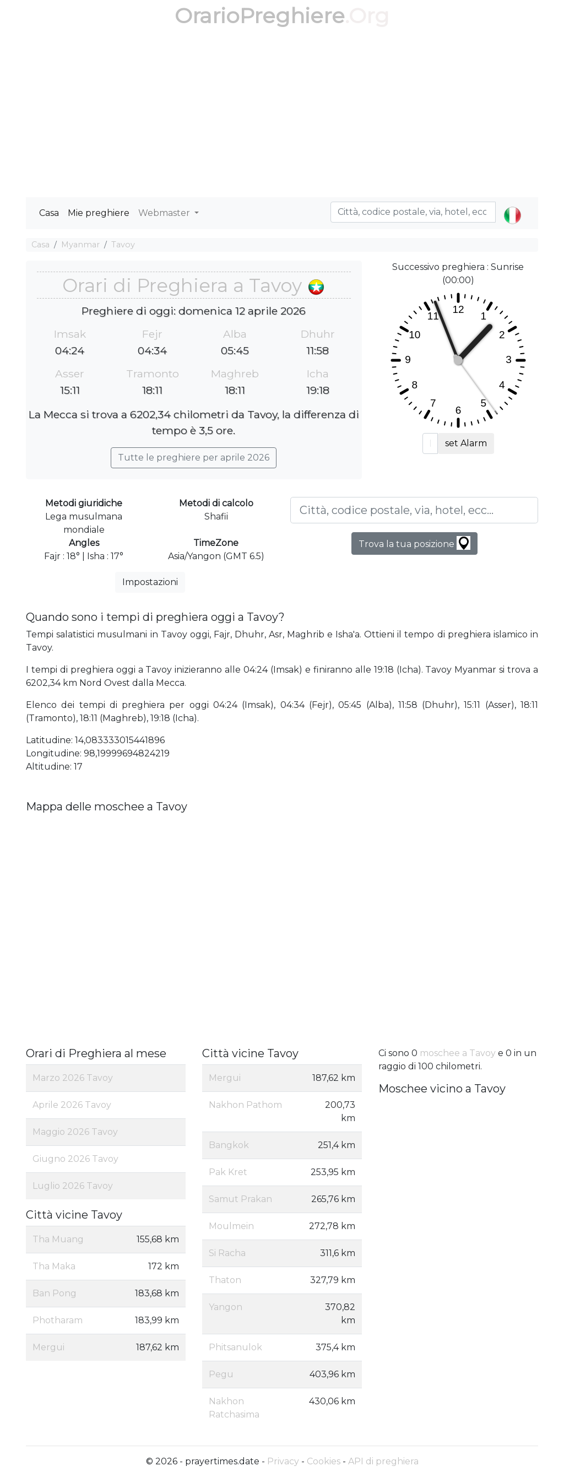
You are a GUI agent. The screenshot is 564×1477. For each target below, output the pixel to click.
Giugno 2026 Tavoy (75, 1159)
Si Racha (227, 1253)
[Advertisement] (282, 114)
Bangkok (229, 1145)
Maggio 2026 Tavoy (75, 1132)
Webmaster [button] (165, 213)
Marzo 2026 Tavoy (72, 1078)
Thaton (225, 1280)
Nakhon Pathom (245, 1105)
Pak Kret (228, 1172)
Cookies (323, 1461)
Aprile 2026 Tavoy (71, 1105)
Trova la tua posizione (414, 543)
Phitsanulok (235, 1347)
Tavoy (123, 245)
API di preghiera (383, 1461)
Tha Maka (53, 1266)
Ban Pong (54, 1293)
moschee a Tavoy (458, 1053)
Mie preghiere (98, 213)
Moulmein (231, 1226)
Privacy (283, 1461)
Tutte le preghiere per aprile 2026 (193, 457)
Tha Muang (58, 1239)
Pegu (221, 1374)
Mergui (48, 1347)
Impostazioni (150, 582)
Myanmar (80, 245)
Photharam (57, 1320)
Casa (49, 213)
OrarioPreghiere (260, 16)
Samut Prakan (240, 1199)
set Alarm (466, 443)
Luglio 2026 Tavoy (72, 1186)
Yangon (225, 1307)
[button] (512, 206)
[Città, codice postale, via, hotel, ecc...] (414, 510)
